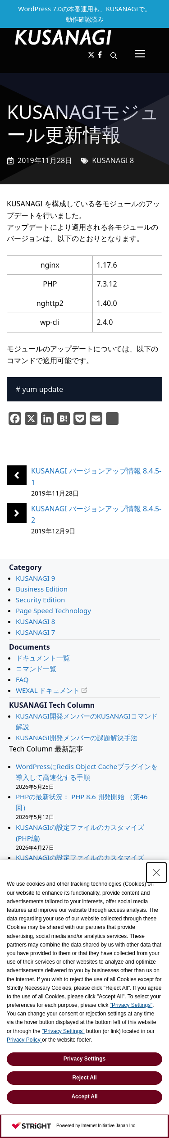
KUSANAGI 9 (35, 578)
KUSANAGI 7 (35, 632)
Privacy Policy (24, 1040)
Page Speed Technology (53, 610)
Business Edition (42, 588)
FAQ (22, 679)
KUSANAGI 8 (113, 160)
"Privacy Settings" (131, 1005)
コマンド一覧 (36, 668)
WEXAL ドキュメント (48, 690)
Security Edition (40, 599)
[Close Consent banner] (156, 873)
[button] (113, 55)
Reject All (84, 1077)
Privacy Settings (84, 1059)
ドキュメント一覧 (43, 657)
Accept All (84, 1096)
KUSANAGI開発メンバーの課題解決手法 (76, 737)
